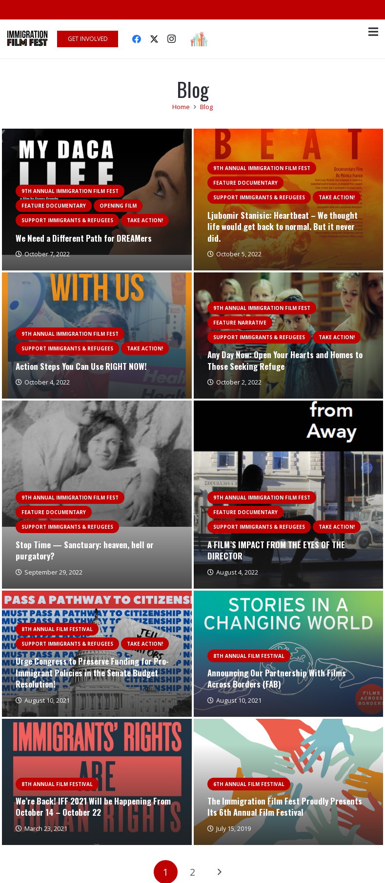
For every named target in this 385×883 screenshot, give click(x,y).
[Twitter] (154, 39)
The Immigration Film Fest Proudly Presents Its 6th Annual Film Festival (284, 807)
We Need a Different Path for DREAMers (84, 238)
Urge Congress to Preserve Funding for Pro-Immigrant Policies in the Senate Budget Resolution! (92, 672)
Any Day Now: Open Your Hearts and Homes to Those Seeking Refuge (285, 360)
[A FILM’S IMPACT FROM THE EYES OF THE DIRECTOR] (289, 406)
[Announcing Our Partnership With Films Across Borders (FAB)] (289, 596)
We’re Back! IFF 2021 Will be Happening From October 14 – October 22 (93, 807)
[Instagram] (172, 39)
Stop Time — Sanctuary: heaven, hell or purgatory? (85, 550)
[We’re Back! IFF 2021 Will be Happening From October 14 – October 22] (97, 724)
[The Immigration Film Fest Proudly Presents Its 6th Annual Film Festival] (289, 724)
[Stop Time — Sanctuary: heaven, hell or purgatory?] (97, 406)
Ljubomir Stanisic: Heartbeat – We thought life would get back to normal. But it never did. (282, 226)
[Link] (27, 39)
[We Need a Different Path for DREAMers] (97, 134)
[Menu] (373, 31)
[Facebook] (136, 39)
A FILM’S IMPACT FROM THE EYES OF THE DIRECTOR (276, 550)
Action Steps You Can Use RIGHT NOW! (81, 366)
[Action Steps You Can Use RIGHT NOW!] (97, 278)
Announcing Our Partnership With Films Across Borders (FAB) (276, 679)
